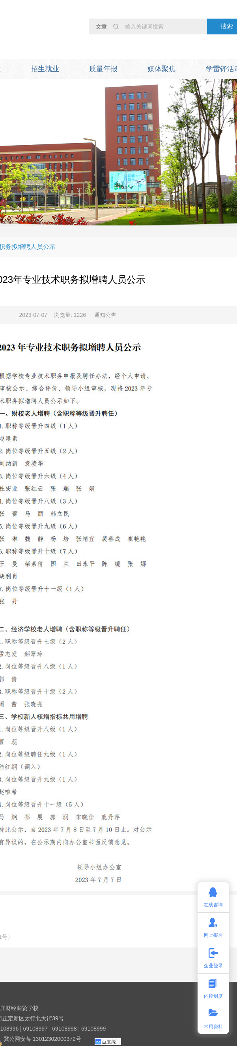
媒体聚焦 (161, 69)
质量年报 (103, 69)
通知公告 (105, 315)
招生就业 (45, 69)
